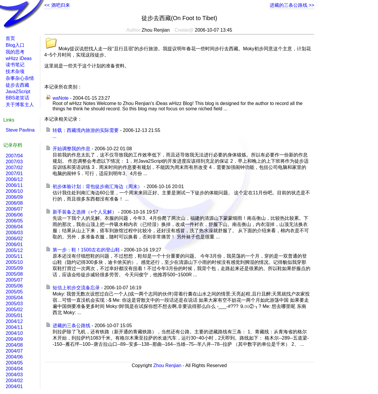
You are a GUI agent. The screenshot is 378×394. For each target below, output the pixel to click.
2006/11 (14, 185)
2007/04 (14, 155)
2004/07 (14, 350)
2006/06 (14, 214)
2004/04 (14, 368)
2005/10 (14, 262)
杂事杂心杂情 (20, 78)
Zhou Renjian (167, 365)
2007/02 (14, 167)
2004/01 (14, 386)
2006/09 (14, 197)
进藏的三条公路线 (71, 325)
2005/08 (14, 274)
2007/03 (14, 161)
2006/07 (14, 208)
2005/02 (14, 309)
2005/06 (14, 285)
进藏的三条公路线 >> (292, 5)
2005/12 (14, 250)
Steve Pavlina (20, 130)
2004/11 (14, 327)
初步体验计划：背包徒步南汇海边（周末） (97, 186)
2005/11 (14, 256)
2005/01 (14, 315)
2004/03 (14, 374)
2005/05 (14, 291)
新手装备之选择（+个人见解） (85, 211)
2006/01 (14, 244)
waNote (61, 98)
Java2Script (18, 91)
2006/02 (14, 238)
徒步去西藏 (17, 85)
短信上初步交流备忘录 (76, 287)
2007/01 (14, 173)
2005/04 (14, 297)
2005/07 (14, 279)
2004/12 (14, 321)
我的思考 (15, 51)
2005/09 (14, 268)
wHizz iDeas (19, 58)
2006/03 (14, 232)
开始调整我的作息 (71, 148)
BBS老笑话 (17, 97)
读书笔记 (15, 64)
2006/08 (14, 203)
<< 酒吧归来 (57, 5)
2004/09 (14, 339)
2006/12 (14, 179)
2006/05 (14, 220)
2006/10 (14, 191)
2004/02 (14, 380)
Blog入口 (15, 45)
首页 (10, 38)
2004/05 (14, 362)
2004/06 (14, 356)
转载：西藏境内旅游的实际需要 (86, 130)
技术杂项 (15, 71)
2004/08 (14, 345)
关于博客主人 (20, 104)
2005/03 (14, 303)
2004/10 (14, 333)
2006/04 (14, 226)
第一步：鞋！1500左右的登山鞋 (86, 249)
